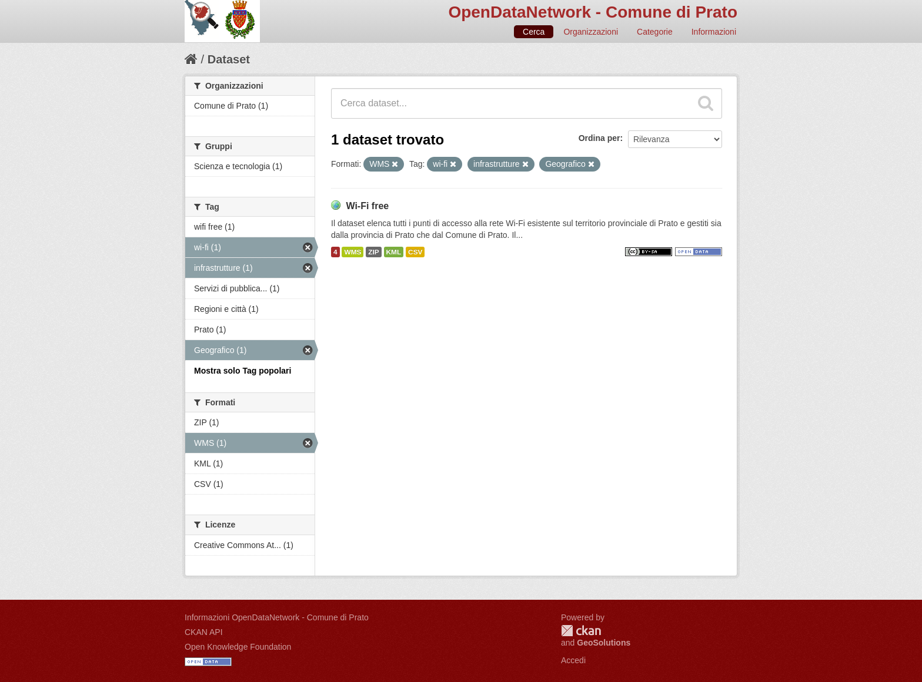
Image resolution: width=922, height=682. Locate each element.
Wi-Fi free (367, 206)
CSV (415, 252)
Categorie (655, 31)
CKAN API (204, 632)
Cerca (533, 31)
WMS (352, 252)
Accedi (573, 660)
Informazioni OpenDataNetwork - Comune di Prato (277, 617)
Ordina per (599, 138)
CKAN (581, 630)
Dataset (229, 59)
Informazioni (714, 31)
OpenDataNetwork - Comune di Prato (592, 12)
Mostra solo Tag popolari (242, 370)
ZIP (373, 252)
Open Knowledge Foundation (238, 646)
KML (394, 252)
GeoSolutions (603, 642)
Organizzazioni (590, 31)
